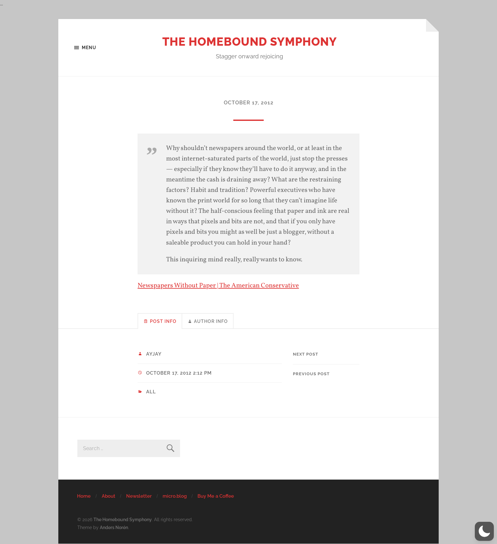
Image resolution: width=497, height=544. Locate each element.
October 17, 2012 (249, 103)
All (151, 392)
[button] (484, 531)
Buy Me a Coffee (215, 496)
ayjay (154, 354)
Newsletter (139, 496)
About (108, 496)
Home (84, 496)
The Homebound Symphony (249, 41)
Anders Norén (114, 527)
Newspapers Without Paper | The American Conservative (218, 285)
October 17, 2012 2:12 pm (179, 373)
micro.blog (175, 496)
